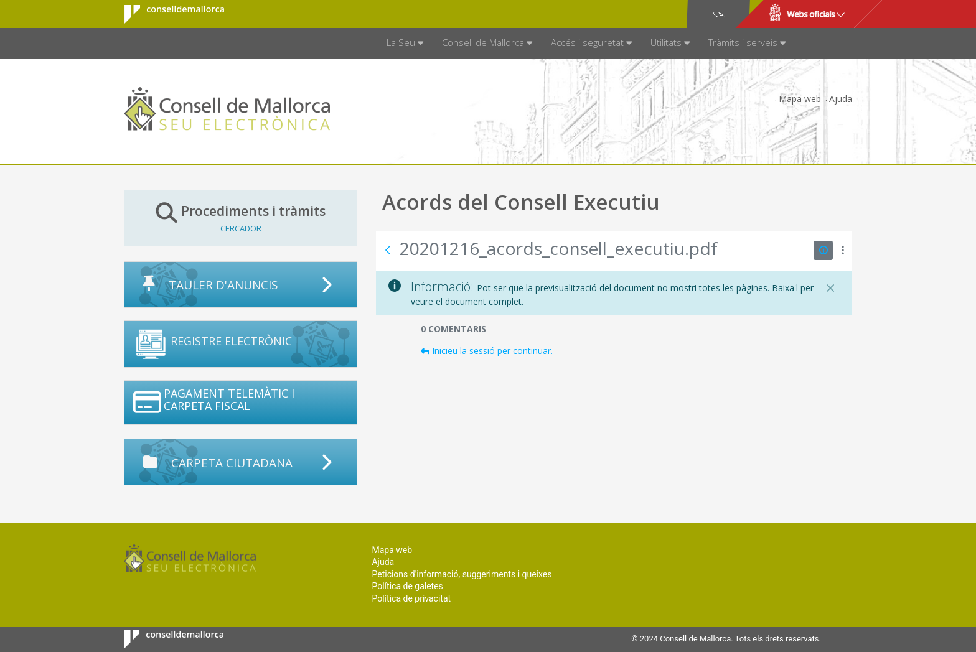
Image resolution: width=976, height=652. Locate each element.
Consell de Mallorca (166, 14)
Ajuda (840, 99)
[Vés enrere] (388, 250)
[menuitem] (405, 43)
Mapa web (800, 99)
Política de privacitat (411, 598)
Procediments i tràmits (240, 217)
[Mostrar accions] (842, 250)
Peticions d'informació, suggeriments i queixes (461, 574)
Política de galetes (407, 586)
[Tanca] (830, 288)
